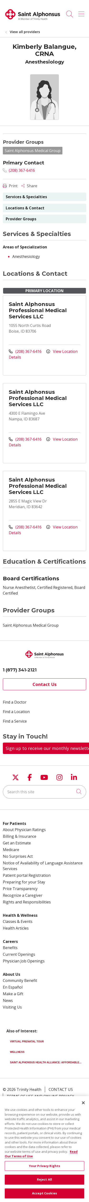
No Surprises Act (18, 856)
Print (10, 185)
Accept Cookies (44, 1196)
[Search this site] (44, 791)
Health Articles (16, 928)
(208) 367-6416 (19, 170)
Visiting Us (12, 1007)
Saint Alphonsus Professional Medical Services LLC (38, 310)
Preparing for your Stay (24, 882)
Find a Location (16, 711)
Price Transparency (20, 888)
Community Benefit (20, 980)
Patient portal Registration (27, 875)
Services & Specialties (26, 196)
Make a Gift (13, 993)
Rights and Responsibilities (27, 902)
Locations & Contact (25, 208)
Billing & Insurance (19, 836)
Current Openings (19, 954)
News (8, 1000)
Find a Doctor (15, 702)
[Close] (83, 1106)
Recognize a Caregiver (22, 895)
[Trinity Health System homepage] (32, 22)
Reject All (44, 1183)
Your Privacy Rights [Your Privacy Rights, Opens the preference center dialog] (44, 1169)
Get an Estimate (17, 843)
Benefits (10, 947)
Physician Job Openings (24, 961)
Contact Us (44, 684)
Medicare (11, 849)
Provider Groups (21, 219)
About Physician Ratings (24, 829)
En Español (13, 987)
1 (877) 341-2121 (20, 670)
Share (29, 185)
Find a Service (15, 721)
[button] (82, 12)
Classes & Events (18, 921)
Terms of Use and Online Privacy (40, 1096)
